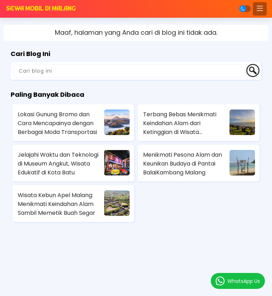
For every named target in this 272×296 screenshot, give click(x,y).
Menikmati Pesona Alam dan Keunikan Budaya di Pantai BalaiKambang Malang (182, 164)
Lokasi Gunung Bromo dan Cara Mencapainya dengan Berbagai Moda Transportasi (57, 123)
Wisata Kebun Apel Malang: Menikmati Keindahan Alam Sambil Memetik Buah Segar (56, 204)
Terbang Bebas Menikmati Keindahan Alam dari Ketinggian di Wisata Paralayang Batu (179, 123)
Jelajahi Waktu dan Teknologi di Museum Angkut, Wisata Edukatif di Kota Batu (58, 164)
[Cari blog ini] (129, 71)
